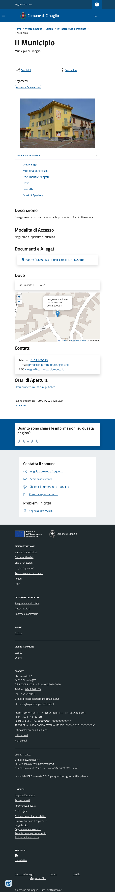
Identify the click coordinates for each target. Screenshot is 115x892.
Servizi (53, 874)
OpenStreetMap (79, 340)
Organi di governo (24, 568)
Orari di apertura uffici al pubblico (35, 387)
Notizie (18, 633)
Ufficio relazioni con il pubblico (31, 730)
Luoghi (50, 29)
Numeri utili (21, 741)
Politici (18, 579)
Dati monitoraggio (24, 874)
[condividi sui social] (23, 70)
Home (18, 29)
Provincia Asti (22, 800)
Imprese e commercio (26, 614)
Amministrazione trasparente (31, 821)
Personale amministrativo (29, 573)
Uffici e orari (21, 735)
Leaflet (62, 340)
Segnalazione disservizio (28, 829)
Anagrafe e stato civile (27, 603)
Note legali (21, 811)
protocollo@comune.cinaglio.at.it (48, 364)
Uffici (17, 584)
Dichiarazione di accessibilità (30, 816)
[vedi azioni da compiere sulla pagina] (68, 70)
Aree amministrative (26, 552)
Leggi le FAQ (22, 825)
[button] (58, 314)
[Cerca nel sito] (95, 16)
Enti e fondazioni (24, 563)
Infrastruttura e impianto (71, 29)
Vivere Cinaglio (33, 29)
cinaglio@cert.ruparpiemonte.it (44, 369)
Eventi (18, 658)
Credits (76, 874)
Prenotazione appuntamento (30, 833)
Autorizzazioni (22, 608)
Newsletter (21, 860)
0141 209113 (39, 360)
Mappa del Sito (38, 878)
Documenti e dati (24, 557)
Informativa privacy (25, 806)
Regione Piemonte (23, 4)
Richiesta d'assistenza (27, 837)
